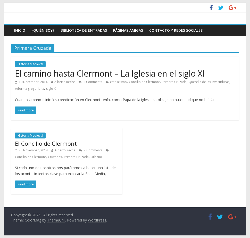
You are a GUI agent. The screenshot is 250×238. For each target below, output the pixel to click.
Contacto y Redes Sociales (176, 30)
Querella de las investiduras (209, 82)
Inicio (19, 30)
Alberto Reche (64, 82)
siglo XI (51, 88)
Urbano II (97, 157)
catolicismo (118, 82)
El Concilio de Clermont (46, 143)
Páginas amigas (128, 30)
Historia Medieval (30, 64)
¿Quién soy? (42, 30)
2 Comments (90, 82)
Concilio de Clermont (144, 82)
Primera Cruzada (174, 82)
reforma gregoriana (29, 88)
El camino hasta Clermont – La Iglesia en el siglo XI (110, 73)
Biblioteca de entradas (84, 30)
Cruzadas (55, 157)
